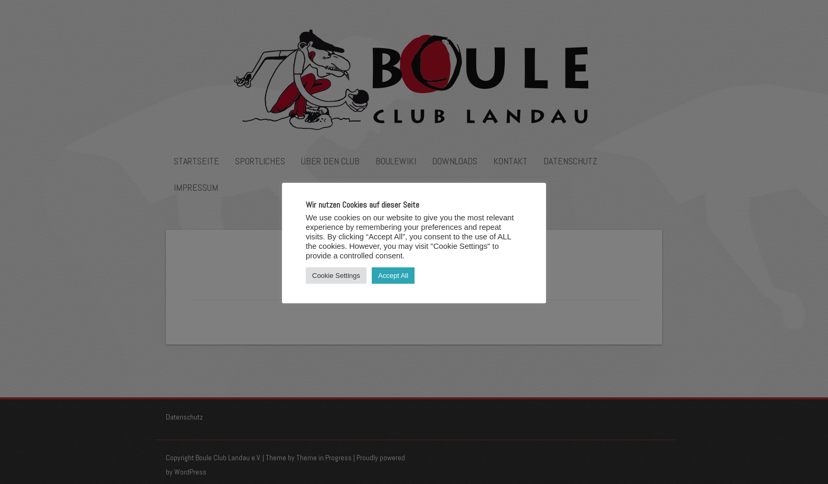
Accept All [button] (393, 276)
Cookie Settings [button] (336, 276)
